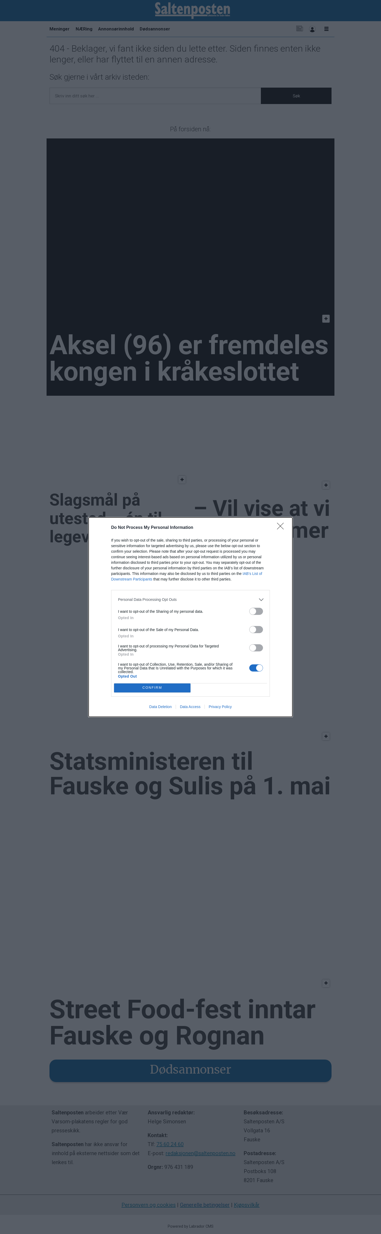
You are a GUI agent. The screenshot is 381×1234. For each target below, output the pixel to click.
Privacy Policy (220, 707)
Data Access (190, 707)
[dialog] (190, 617)
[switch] (256, 611)
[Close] (282, 528)
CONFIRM (152, 688)
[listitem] (190, 599)
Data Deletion (160, 707)
